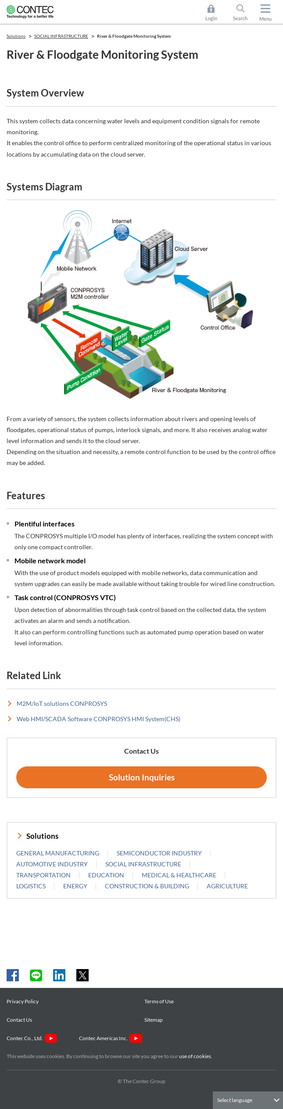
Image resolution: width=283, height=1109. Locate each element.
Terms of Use (159, 1001)
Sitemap (153, 1019)
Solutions (42, 836)
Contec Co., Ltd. (32, 1038)
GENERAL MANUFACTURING (57, 853)
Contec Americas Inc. (110, 1038)
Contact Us (19, 1019)
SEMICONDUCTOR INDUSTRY (159, 853)
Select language (234, 1100)
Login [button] (215, 12)
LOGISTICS (31, 886)
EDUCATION (106, 875)
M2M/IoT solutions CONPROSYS (62, 703)
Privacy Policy (23, 1001)
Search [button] (244, 12)
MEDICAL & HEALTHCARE (179, 875)
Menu (265, 18)
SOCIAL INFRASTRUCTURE (143, 864)
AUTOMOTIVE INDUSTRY (52, 864)
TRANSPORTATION (43, 875)
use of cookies (195, 1056)
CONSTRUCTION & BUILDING (147, 886)
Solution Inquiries (142, 777)
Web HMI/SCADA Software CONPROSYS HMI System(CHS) (98, 719)
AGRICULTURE (227, 886)
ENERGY (75, 886)
